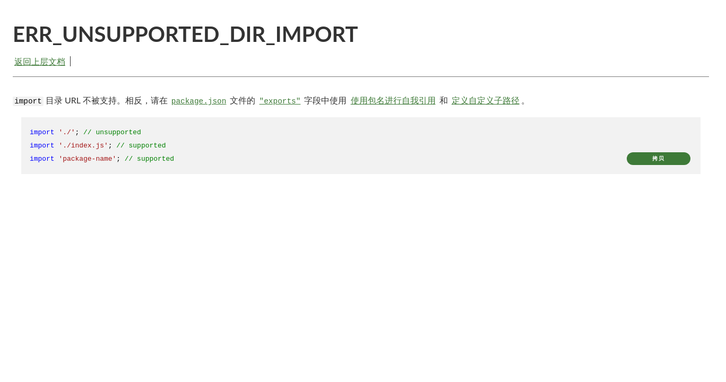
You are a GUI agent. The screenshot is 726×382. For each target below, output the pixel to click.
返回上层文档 (39, 61)
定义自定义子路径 (486, 100)
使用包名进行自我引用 (393, 100)
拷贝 (658, 158)
